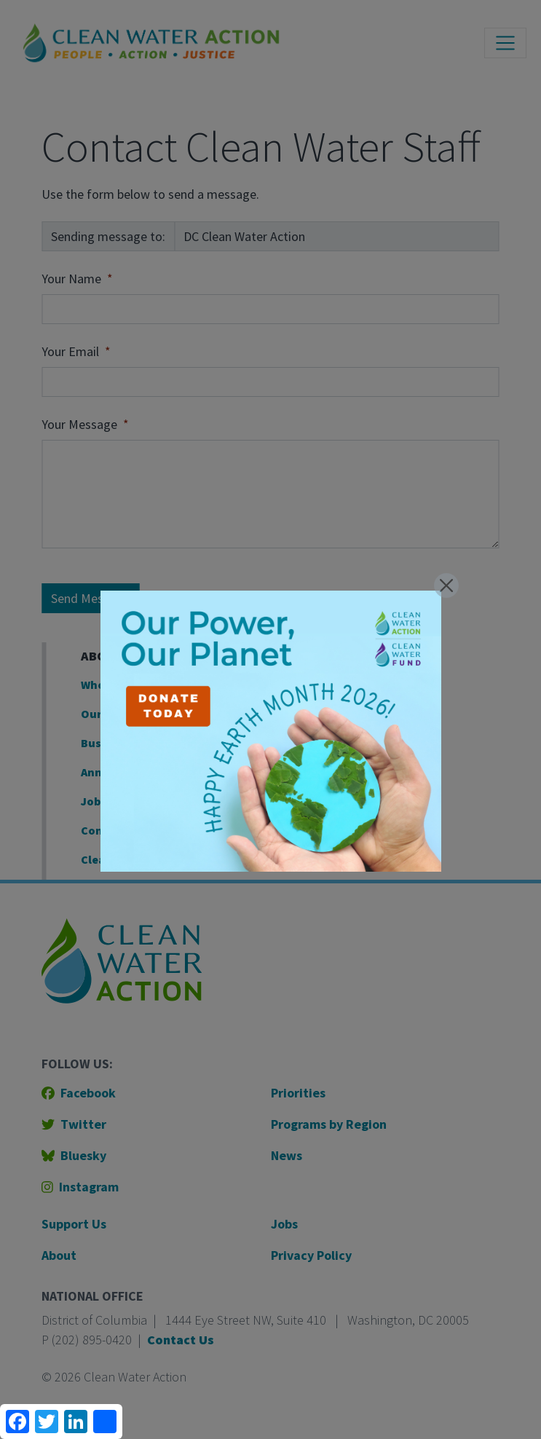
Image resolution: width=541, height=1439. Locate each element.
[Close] (446, 585)
